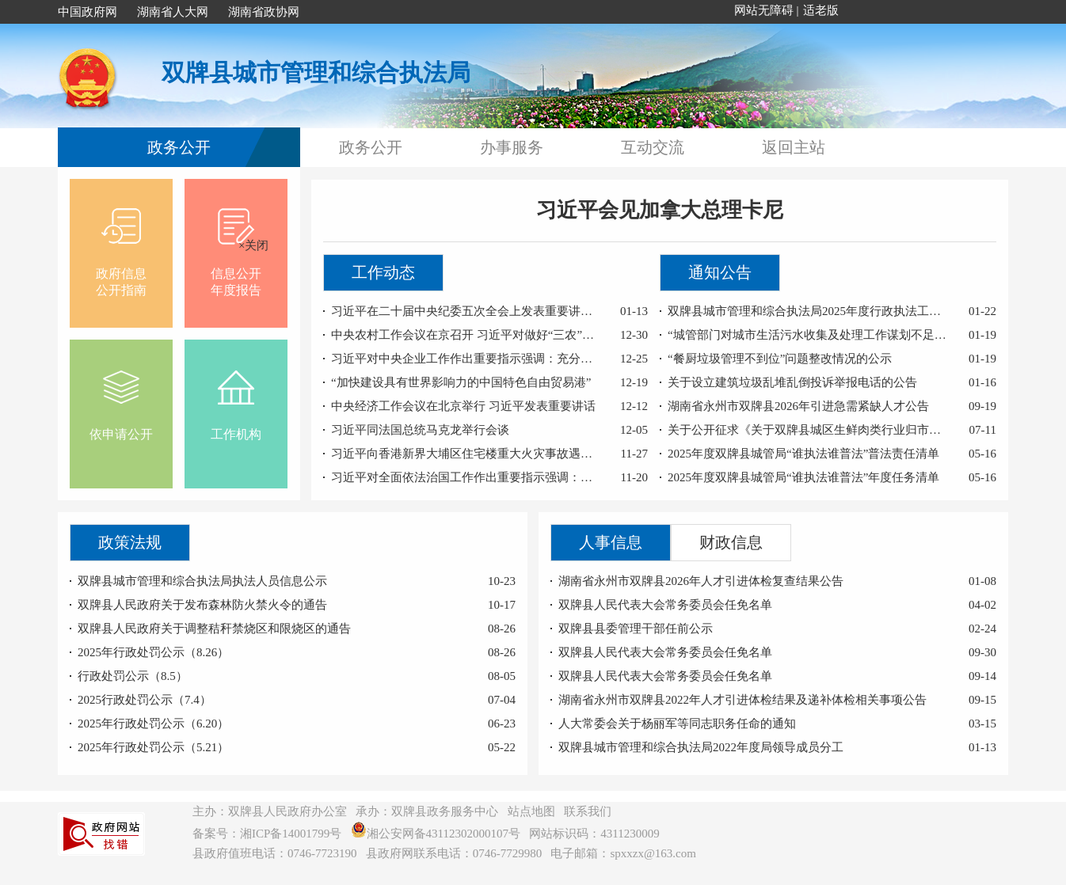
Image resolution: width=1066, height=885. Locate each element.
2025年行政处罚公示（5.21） (153, 747)
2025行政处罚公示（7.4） (144, 699)
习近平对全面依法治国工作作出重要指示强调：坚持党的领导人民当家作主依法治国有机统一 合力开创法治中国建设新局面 (465, 477)
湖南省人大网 (172, 12)
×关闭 (250, 242)
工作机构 (236, 402)
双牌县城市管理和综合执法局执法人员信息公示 (202, 581)
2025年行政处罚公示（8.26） (153, 652)
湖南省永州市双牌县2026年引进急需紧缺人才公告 (798, 406)
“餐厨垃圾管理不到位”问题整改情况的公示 (780, 358)
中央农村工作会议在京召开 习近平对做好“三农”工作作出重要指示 (465, 335)
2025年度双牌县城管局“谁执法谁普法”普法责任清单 (803, 453)
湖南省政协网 (263, 12)
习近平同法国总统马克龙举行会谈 (420, 430)
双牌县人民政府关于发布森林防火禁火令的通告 (202, 604)
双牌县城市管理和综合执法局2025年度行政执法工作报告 (808, 311)
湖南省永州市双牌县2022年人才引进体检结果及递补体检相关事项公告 (742, 699)
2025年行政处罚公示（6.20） (153, 723)
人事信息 (610, 542)
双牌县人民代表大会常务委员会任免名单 (665, 604)
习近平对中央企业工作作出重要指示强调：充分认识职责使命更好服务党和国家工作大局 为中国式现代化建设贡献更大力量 (465, 358)
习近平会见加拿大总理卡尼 (659, 210)
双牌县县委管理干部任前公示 (635, 628)
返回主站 (793, 147)
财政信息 (731, 542)
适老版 (821, 10)
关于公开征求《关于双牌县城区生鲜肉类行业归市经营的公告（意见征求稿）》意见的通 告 (808, 430)
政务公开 (179, 147)
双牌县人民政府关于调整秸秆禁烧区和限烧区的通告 (214, 628)
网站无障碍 (764, 10)
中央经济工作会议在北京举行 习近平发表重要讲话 (463, 406)
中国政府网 (87, 12)
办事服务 (511, 147)
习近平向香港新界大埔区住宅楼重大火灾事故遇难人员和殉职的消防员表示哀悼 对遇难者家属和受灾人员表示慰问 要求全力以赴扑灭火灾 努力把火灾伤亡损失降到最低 (465, 453)
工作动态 (383, 272)
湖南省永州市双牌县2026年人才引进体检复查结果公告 (700, 581)
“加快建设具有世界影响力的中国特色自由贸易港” (461, 382)
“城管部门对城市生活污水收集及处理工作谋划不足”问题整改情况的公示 (808, 335)
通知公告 (720, 272)
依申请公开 (121, 402)
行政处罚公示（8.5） (133, 676)
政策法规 (130, 542)
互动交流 (652, 147)
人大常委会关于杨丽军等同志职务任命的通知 (677, 723)
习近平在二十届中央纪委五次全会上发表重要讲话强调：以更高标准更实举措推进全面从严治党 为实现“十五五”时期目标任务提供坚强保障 (465, 311)
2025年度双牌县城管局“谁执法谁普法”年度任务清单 (803, 477)
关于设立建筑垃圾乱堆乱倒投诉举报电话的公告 (792, 382)
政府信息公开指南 (121, 250)
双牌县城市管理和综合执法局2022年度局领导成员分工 (700, 747)
